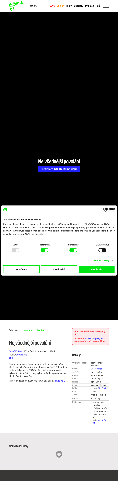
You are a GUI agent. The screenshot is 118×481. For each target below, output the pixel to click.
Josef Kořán (15, 351)
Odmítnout (21, 269)
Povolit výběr (59, 269)
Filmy (69, 6)
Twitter (40, 330)
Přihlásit (89, 6)
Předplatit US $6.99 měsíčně (59, 169)
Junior (60, 6)
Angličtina (21, 354)
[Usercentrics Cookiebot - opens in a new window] (103, 210)
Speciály (78, 6)
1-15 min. (103, 388)
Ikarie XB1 (60, 381)
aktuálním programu (94, 338)
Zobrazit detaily (102, 260)
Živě (52, 6)
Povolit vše (96, 269)
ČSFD (12, 358)
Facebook (28, 330)
